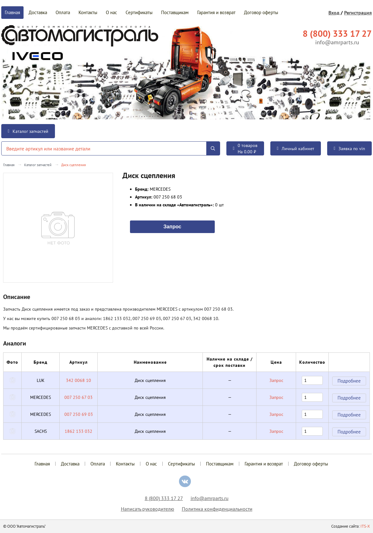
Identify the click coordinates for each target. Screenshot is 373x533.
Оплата (63, 12)
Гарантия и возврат (216, 12)
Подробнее (349, 381)
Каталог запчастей (28, 131)
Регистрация (358, 12)
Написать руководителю (147, 509)
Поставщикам (175, 12)
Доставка (38, 12)
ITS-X (365, 526)
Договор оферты (261, 12)
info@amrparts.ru (337, 42)
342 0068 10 (78, 380)
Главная (12, 12)
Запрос (172, 226)
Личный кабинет (295, 148)
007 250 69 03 (78, 414)
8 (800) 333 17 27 (164, 498)
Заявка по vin (349, 148)
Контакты (87, 12)
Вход (333, 12)
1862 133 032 (78, 431)
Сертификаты (139, 12)
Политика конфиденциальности (217, 509)
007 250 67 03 (78, 397)
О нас (111, 12)
